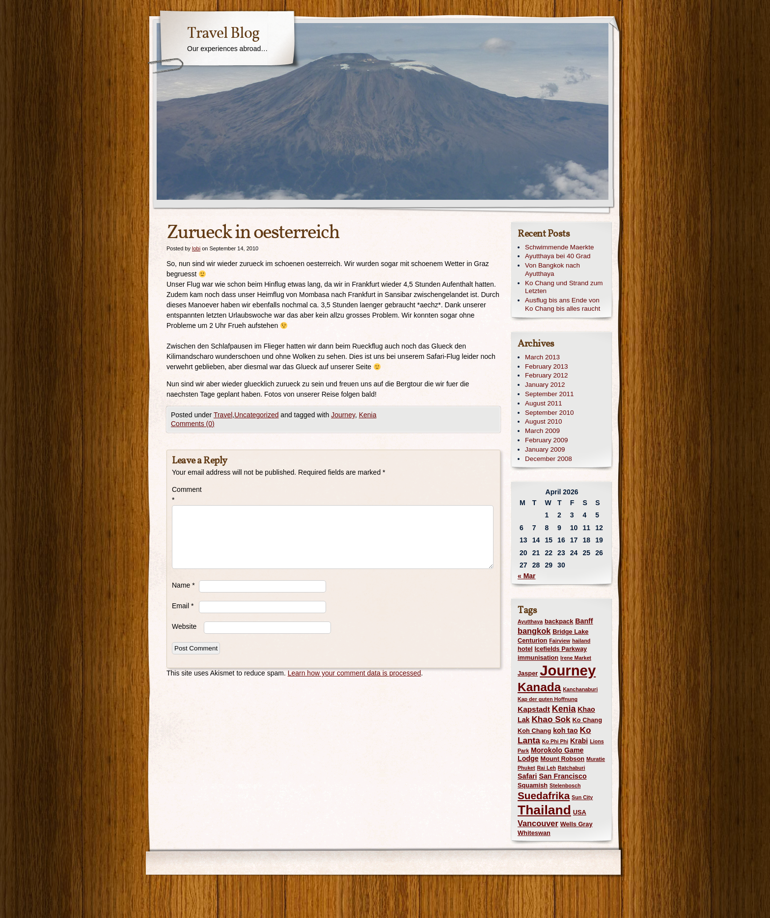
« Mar (527, 576)
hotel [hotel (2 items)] (525, 648)
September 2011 (549, 394)
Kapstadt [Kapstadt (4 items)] (534, 709)
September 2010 (549, 412)
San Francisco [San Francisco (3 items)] (562, 776)
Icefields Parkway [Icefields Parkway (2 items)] (560, 648)
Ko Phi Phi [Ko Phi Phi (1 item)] (555, 741)
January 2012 (545, 384)
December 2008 (548, 458)
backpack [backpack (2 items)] (559, 621)
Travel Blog (223, 34)
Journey (343, 415)
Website (184, 626)
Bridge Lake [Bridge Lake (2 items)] (570, 631)
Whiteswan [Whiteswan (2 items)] (534, 833)
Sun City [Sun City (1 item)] (582, 797)
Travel (223, 415)
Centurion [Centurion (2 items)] (532, 640)
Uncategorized (256, 415)
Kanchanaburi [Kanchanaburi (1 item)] (580, 689)
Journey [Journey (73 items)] (568, 670)
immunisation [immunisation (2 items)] (538, 657)
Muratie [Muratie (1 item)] (595, 759)
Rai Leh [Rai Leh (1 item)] (546, 768)
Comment (185, 495)
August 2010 (543, 421)
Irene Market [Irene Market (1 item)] (575, 658)
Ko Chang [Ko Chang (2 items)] (587, 720)
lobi (196, 248)
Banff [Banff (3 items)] (584, 621)
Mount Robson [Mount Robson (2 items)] (563, 758)
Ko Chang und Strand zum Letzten (564, 287)
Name (183, 585)
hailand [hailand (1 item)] (581, 641)
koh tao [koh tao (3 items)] (565, 730)
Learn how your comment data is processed (354, 673)
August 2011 (543, 403)
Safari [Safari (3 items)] (527, 776)
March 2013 (542, 357)
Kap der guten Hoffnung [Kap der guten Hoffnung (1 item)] (548, 699)
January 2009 (545, 449)
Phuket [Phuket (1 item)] (526, 768)
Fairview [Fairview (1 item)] (559, 641)
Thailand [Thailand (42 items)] (544, 810)
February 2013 (546, 366)
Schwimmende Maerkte (559, 247)
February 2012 (546, 375)
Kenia (368, 415)
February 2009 (546, 440)
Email (182, 606)
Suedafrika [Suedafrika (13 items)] (544, 795)
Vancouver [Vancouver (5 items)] (538, 823)
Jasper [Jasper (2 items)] (528, 673)
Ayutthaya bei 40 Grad (557, 256)
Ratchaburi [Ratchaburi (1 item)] (571, 768)
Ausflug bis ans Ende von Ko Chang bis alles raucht (562, 304)
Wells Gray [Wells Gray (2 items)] (576, 824)
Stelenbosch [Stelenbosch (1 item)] (565, 785)
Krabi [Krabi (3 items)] (579, 741)
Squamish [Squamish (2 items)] (533, 785)
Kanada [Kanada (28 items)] (539, 687)
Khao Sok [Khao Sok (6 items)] (550, 719)
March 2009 (542, 430)
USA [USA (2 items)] (579, 812)
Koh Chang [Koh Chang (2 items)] (534, 730)
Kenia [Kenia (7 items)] (564, 709)
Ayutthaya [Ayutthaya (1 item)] (530, 621)
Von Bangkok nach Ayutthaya (552, 269)
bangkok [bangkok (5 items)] (534, 630)
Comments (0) (193, 424)
